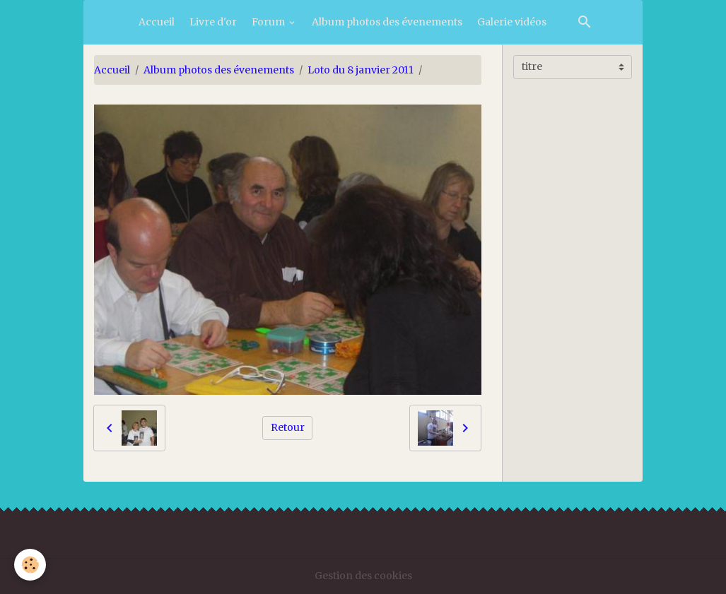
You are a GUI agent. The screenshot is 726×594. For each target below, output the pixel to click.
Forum (269, 22)
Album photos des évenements (387, 22)
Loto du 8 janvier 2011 (361, 70)
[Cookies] (30, 565)
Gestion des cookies (363, 575)
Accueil (157, 22)
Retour (288, 427)
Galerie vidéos (511, 22)
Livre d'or (213, 22)
